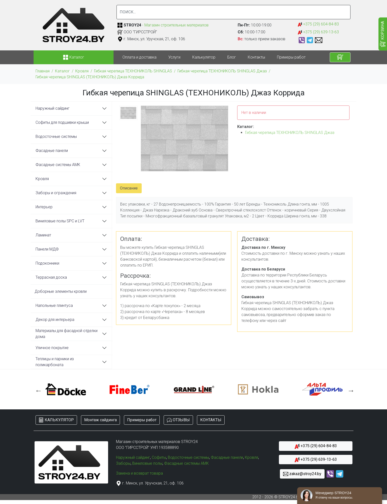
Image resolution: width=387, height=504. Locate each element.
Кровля (82, 71)
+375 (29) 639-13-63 (318, 32)
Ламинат (43, 235)
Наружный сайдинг (53, 108)
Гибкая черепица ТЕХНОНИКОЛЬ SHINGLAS (133, 71)
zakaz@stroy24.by (302, 474)
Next (349, 389)
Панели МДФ (47, 249)
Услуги (174, 57)
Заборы (123, 463)
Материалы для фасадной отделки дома (66, 333)
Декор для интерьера (55, 319)
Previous (37, 389)
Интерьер (44, 207)
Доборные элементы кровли (61, 291)
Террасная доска (51, 277)
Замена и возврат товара (139, 473)
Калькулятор (203, 57)
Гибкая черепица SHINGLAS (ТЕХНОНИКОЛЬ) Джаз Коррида (90, 77)
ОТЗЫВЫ (178, 420)
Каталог (62, 71)
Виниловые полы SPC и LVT (60, 221)
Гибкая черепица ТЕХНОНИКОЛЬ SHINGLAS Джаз (222, 71)
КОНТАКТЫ (210, 420)
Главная (43, 71)
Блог (231, 57)
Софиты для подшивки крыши (62, 122)
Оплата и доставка (139, 57)
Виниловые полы (147, 463)
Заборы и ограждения (56, 192)
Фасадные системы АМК (58, 164)
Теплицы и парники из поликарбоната (55, 362)
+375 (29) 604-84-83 (318, 24)
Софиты (159, 457)
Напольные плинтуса (54, 305)
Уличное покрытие (52, 347)
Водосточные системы (56, 136)
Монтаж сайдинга (100, 420)
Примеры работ (291, 57)
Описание (129, 188)
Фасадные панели (52, 150)
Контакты (256, 57)
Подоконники (47, 263)
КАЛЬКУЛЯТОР (56, 420)
